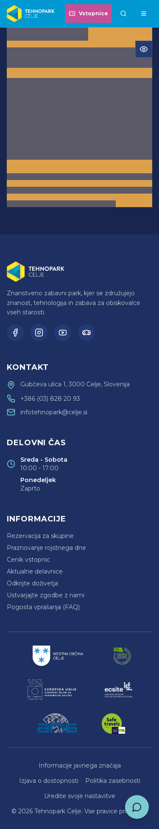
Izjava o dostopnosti (48, 781)
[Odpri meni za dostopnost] (143, 49)
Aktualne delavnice (35, 571)
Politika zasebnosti (112, 781)
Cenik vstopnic (28, 559)
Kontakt (28, 367)
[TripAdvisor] (86, 332)
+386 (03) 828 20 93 (50, 398)
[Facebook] (15, 332)
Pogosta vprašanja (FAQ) (43, 607)
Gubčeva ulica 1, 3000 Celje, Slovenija (75, 384)
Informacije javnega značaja (80, 765)
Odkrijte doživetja (32, 583)
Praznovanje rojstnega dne (46, 548)
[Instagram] (39, 332)
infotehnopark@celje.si (53, 412)
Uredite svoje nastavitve (79, 796)
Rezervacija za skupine (40, 536)
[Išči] (123, 13)
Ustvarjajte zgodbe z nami (45, 595)
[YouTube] (62, 332)
